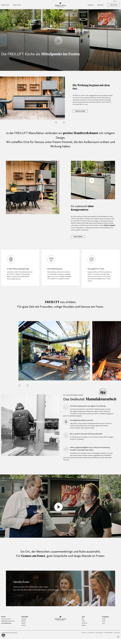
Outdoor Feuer (17, 5)
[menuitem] (114, 1)
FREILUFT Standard (109, 225)
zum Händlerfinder (21, 598)
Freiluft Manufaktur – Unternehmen (112, 635)
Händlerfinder (113, 5)
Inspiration (90, 5)
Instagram (24, 622)
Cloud (103, 626)
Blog (83, 622)
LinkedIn (23, 626)
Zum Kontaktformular (7, 626)
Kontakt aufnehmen (78, 237)
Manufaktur (100, 5)
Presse (104, 624)
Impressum (83, 635)
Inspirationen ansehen (81, 111)
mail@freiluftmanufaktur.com (9, 624)
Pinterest (23, 628)
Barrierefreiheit (98, 635)
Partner (104, 622)
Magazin (84, 628)
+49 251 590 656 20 (6, 622)
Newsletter (85, 626)
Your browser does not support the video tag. (60, 40)
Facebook (23, 624)
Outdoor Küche (5, 5)
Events (84, 624)
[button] (56, 122)
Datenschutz (90, 635)
